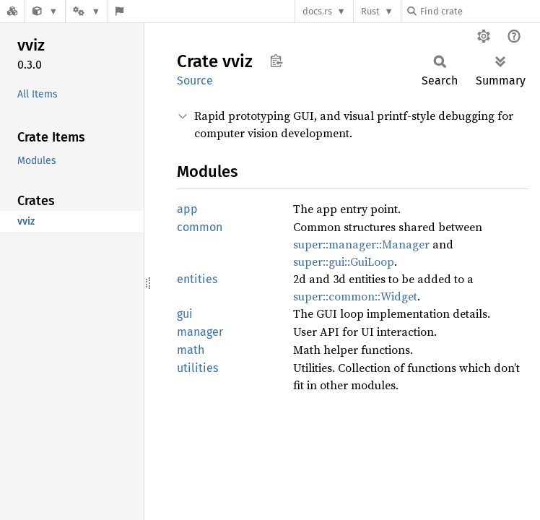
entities (197, 279)
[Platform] (87, 11)
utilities (197, 368)
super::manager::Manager (361, 244)
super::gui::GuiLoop (343, 261)
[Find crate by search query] (479, 11)
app (187, 209)
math (190, 350)
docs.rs (317, 11)
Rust (370, 11)
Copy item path (276, 60)
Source (195, 80)
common (199, 227)
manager (200, 332)
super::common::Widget (355, 296)
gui (185, 314)
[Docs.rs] (12, 11)
